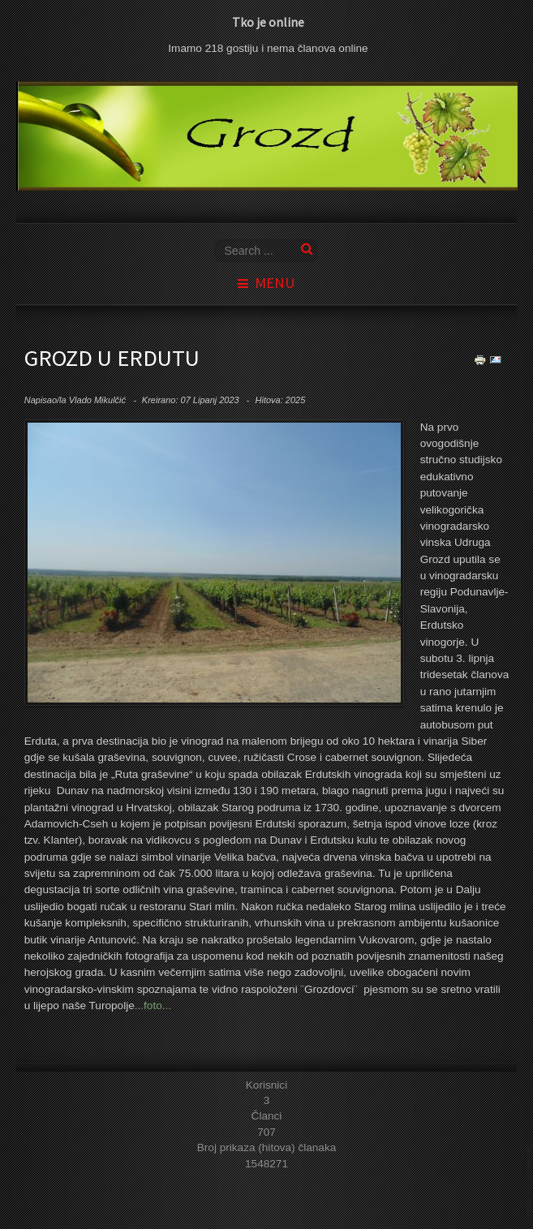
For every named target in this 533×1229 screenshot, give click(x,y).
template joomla (530, 1181)
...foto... (153, 1005)
